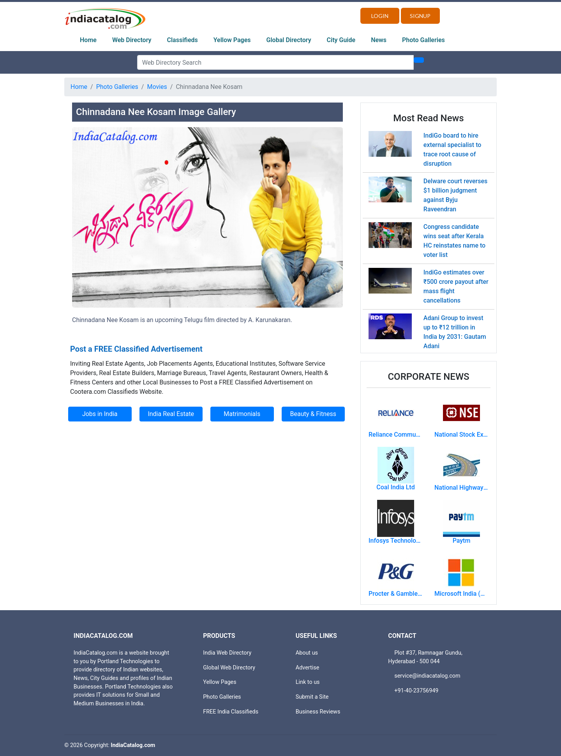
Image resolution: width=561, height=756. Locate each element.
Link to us (308, 682)
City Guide (341, 40)
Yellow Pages (232, 40)
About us (307, 653)
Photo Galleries (423, 40)
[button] (92, 233)
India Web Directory (227, 653)
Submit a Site (312, 697)
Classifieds (182, 40)
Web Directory (132, 40)
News (378, 40)
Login (379, 15)
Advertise (307, 667)
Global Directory (288, 40)
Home (88, 40)
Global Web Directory (229, 667)
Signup (420, 15)
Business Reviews (318, 711)
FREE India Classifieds (230, 711)
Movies (157, 86)
